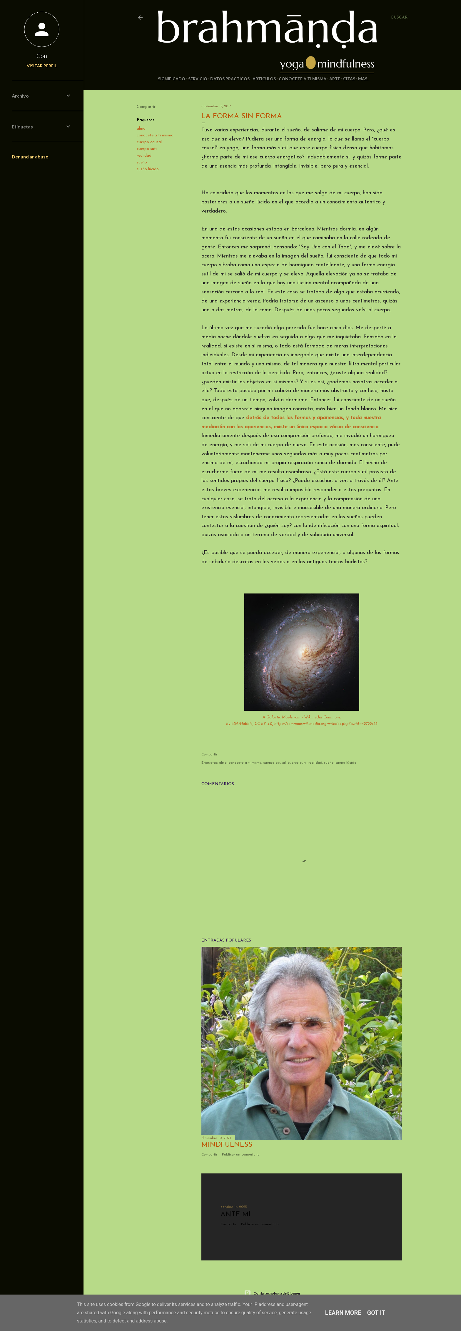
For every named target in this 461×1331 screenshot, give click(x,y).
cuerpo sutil (147, 149)
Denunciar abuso (30, 156)
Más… (364, 78)
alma (141, 128)
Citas (349, 78)
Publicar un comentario (241, 1154)
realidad (144, 155)
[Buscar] (399, 18)
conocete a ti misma (155, 135)
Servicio (197, 78)
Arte (334, 78)
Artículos (264, 78)
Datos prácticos (230, 78)
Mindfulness (227, 1144)
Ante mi (236, 1214)
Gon (41, 55)
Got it (376, 1312)
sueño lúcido (148, 169)
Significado (171, 78)
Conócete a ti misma (302, 78)
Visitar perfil (42, 65)
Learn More (343, 1312)
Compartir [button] (146, 107)
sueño (142, 162)
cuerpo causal (149, 142)
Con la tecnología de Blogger (272, 1293)
